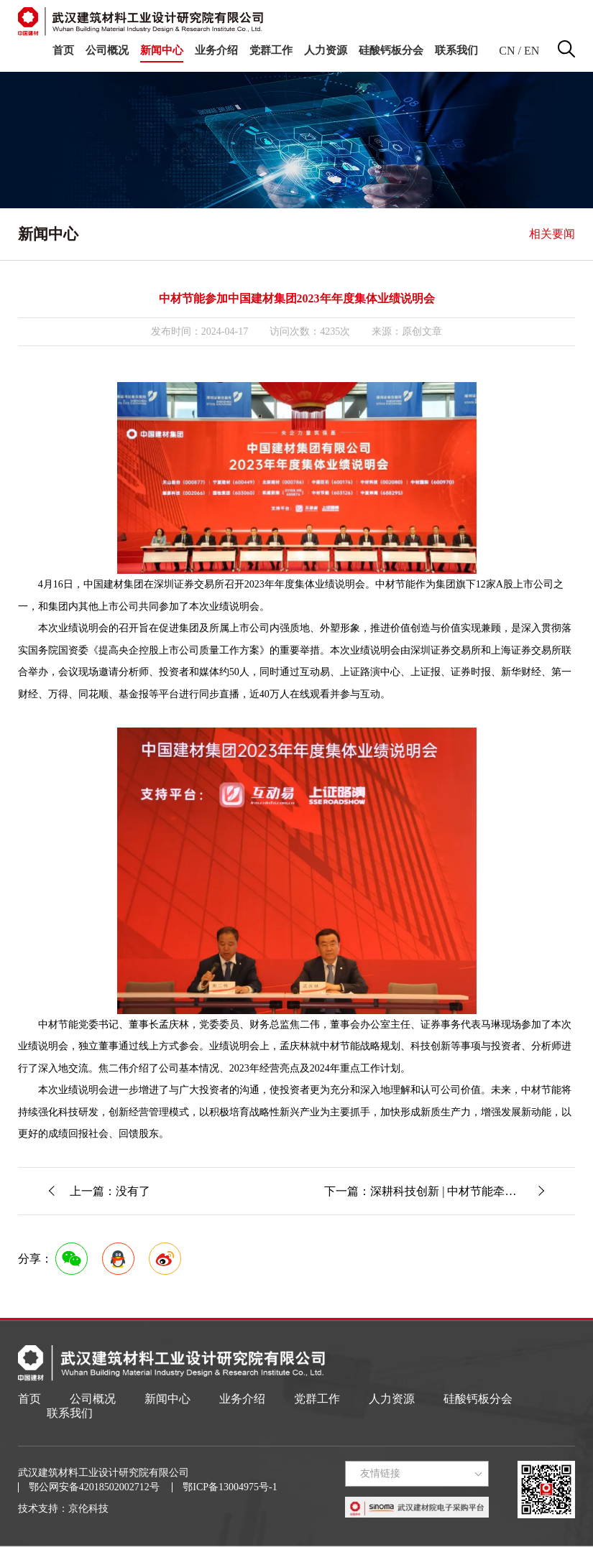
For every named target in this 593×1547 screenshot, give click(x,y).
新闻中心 (161, 50)
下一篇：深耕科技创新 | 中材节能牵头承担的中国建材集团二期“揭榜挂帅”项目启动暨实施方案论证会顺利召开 (449, 1191)
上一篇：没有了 (110, 1191)
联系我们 (456, 50)
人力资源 (325, 50)
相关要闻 (552, 234)
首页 (63, 50)
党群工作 (271, 50)
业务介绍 (216, 50)
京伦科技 (88, 1508)
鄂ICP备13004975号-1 (230, 1487)
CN (507, 51)
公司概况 (107, 50)
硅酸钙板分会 (391, 50)
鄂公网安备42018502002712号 (94, 1487)
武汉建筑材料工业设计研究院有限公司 (103, 1472)
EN (531, 51)
